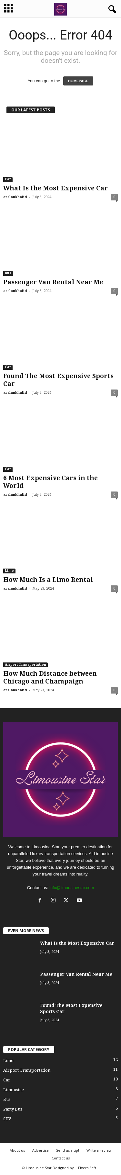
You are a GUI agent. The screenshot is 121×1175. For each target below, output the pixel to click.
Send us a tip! (67, 1150)
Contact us (61, 1158)
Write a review (99, 1150)
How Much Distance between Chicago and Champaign (50, 677)
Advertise (40, 1150)
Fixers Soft (87, 1167)
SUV (7, 1118)
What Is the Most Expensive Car (55, 188)
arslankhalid (15, 197)
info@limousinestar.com (71, 887)
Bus (8, 273)
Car (8, 179)
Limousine (13, 1089)
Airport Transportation (25, 664)
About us (17, 1150)
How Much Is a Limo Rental (48, 579)
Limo (9, 570)
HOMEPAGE (78, 81)
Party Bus (12, 1109)
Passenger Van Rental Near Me (53, 282)
